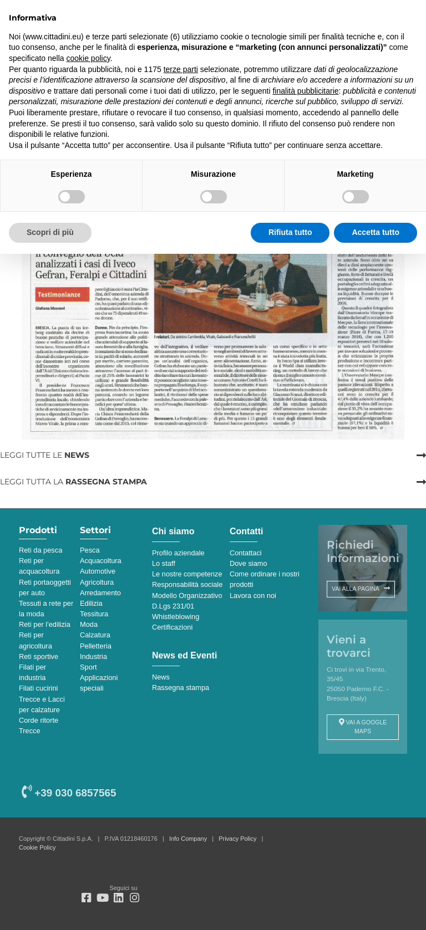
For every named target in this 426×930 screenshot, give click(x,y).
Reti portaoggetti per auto (45, 587)
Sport (88, 667)
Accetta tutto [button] (375, 232)
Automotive (97, 571)
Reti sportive (38, 656)
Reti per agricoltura (35, 640)
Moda (89, 624)
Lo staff (163, 563)
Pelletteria (95, 646)
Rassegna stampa (180, 687)
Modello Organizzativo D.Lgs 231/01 (187, 600)
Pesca (90, 550)
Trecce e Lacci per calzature (42, 704)
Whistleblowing (175, 616)
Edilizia (91, 603)
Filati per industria (32, 672)
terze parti (181, 69)
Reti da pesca (40, 550)
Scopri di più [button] (50, 232)
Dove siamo (248, 563)
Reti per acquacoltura (39, 565)
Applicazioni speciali (99, 682)
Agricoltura (97, 582)
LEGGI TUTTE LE (44, 455)
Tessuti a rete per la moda (46, 608)
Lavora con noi (253, 595)
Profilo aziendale (178, 553)
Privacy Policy (237, 838)
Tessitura (94, 614)
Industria (93, 656)
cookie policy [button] (88, 58)
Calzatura (95, 635)
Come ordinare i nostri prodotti (265, 579)
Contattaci (246, 553)
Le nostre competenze (187, 574)
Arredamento (100, 593)
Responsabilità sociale (187, 584)
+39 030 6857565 (69, 793)
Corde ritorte (38, 720)
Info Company (188, 838)
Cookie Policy (37, 847)
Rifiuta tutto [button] (290, 232)
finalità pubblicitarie (305, 90)
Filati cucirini (38, 688)
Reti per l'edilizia (44, 624)
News (161, 677)
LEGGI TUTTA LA (73, 482)
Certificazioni (172, 627)
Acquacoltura (100, 560)
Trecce (29, 731)
